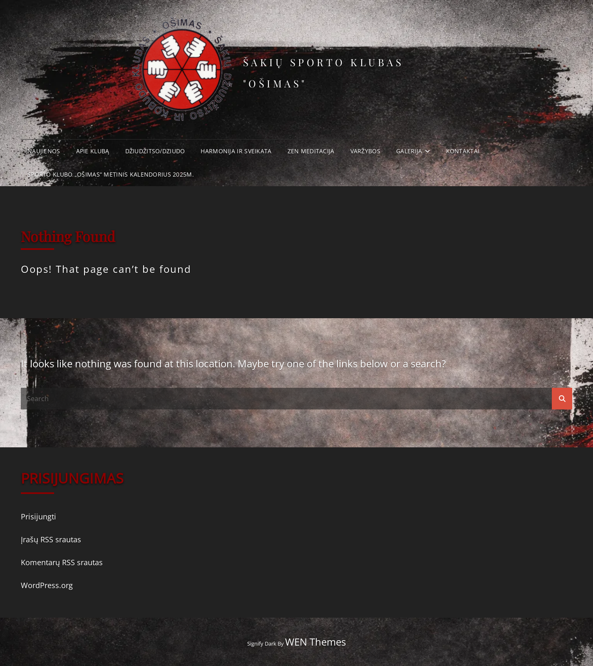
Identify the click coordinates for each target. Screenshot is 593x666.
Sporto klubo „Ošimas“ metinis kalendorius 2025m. (110, 174)
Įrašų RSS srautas (51, 539)
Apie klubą (92, 151)
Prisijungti (38, 516)
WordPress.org (47, 585)
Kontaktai (463, 151)
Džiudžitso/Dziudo (155, 151)
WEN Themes (315, 642)
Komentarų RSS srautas (62, 562)
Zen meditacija (311, 151)
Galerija (409, 151)
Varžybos (365, 151)
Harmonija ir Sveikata (236, 151)
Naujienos (43, 151)
